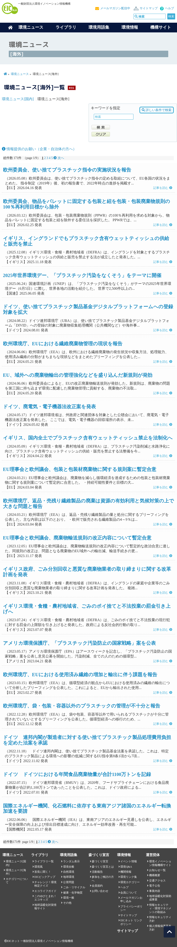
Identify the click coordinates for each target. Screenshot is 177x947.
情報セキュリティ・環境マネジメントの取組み (160, 908)
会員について (128, 892)
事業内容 (154, 891)
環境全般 (68, 866)
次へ (58, 158)
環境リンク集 (128, 876)
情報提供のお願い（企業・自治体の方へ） (39, 149)
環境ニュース (20, 74)
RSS (71, 88)
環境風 (38, 866)
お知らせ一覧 (157, 870)
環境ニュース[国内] (18, 99)
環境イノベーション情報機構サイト (160, 863)
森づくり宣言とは (103, 866)
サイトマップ (149, 8)
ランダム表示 (71, 861)
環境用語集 (98, 27)
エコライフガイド (45, 891)
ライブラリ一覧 (44, 861)
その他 (67, 902)
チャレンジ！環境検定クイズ (45, 884)
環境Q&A (126, 866)
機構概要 (154, 875)
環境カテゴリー (130, 882)
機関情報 (125, 871)
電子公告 (154, 885)
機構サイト (160, 27)
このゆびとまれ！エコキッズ (45, 897)
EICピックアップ (44, 876)
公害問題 (68, 882)
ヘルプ (169, 8)
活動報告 (97, 871)
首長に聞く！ (42, 871)
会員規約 (97, 885)
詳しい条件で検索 (156, 110)
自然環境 (68, 871)
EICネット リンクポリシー (131, 922)
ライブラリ (66, 27)
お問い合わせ (100, 891)
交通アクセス (157, 880)
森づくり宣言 (100, 861)
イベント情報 (128, 861)
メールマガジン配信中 (115, 8)
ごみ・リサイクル (74, 887)
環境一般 (68, 897)
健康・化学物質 (73, 892)
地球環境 (68, 876)
